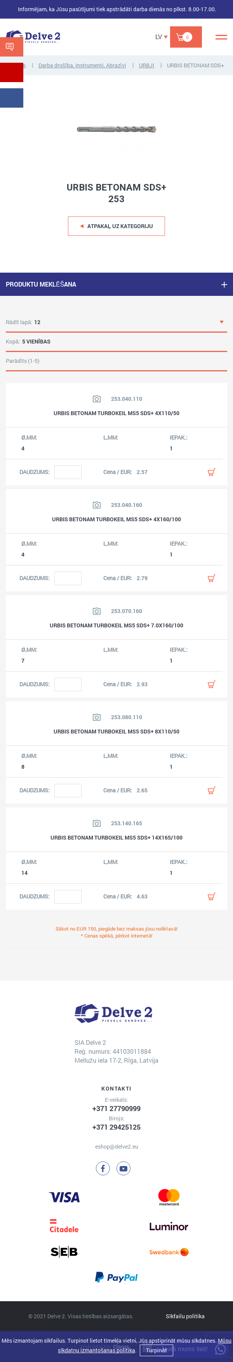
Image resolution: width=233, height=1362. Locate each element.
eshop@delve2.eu (116, 1146)
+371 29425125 (116, 1127)
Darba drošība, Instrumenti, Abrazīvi (82, 65)
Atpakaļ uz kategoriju (120, 226)
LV (158, 37)
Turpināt (156, 1350)
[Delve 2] (33, 37)
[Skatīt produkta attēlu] (97, 399)
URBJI (146, 65)
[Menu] (221, 37)
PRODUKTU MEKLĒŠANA (41, 284)
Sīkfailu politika (185, 1316)
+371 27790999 (116, 1108)
